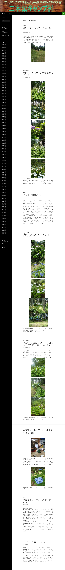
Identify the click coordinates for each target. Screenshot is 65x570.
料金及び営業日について (37, 13)
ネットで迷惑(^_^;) (32, 194)
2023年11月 (4, 87)
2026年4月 (4, 44)
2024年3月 (4, 81)
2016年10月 (4, 209)
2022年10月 (4, 105)
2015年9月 (4, 229)
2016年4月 (4, 218)
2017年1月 (4, 204)
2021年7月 (4, 126)
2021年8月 (4, 125)
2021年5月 (4, 129)
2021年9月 (4, 123)
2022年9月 (4, 107)
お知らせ (24, 192)
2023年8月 (4, 91)
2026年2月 (4, 47)
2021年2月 (4, 134)
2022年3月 (4, 116)
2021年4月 (4, 131)
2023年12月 (4, 85)
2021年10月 (4, 122)
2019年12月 (4, 154)
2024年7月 (4, 75)
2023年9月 (4, 90)
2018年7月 (4, 178)
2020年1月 (4, 152)
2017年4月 (4, 201)
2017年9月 (4, 194)
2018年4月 (4, 183)
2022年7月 (4, 110)
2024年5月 (4, 78)
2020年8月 (4, 142)
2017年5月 (4, 200)
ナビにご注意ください (34, 542)
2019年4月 (4, 166)
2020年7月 (4, 143)
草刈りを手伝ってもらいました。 (37, 29)
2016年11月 (4, 207)
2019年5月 (4, 165)
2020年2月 (4, 151)
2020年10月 (4, 139)
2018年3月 (4, 184)
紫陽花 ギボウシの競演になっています (38, 74)
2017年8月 (4, 195)
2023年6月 (4, 94)
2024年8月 (4, 73)
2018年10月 (4, 174)
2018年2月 (4, 186)
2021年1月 (4, 136)
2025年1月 (4, 65)
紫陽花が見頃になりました (36, 234)
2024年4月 (4, 79)
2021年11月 (4, 120)
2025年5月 (4, 59)
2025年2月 (4, 64)
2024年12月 (4, 67)
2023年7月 (4, 93)
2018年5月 (4, 181)
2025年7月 (4, 56)
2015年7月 (4, 232)
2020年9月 (4, 140)
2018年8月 (4, 177)
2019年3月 (4, 168)
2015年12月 (4, 224)
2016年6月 (4, 215)
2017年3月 (4, 203)
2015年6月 (4, 233)
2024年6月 (4, 76)
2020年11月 (4, 137)
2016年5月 (4, 216)
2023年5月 (4, 96)
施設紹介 (19, 13)
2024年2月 (4, 82)
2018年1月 (4, 187)
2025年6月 (4, 58)
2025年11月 (4, 50)
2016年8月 (4, 212)
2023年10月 (4, 88)
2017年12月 (4, 189)
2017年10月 (4, 192)
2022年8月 (4, 108)
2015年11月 (4, 226)
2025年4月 (4, 61)
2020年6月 (4, 145)
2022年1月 (4, 119)
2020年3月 (4, 149)
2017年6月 (4, 198)
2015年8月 (4, 230)
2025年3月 (4, 62)
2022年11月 (4, 104)
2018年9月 (4, 175)
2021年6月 (4, 128)
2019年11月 (4, 155)
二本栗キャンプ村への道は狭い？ (37, 501)
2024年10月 (4, 70)
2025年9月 (4, 53)
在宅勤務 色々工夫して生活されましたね (38, 431)
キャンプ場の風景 (26, 70)
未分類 (24, 25)
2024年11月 (4, 68)
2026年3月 (4, 46)
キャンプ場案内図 (49, 13)
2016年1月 (4, 223)
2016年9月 (4, 210)
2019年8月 (4, 160)
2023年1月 (4, 102)
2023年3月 (4, 99)
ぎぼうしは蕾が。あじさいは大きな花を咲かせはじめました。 (39, 344)
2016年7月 (4, 213)
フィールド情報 (29, 13)
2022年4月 (4, 114)
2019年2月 (4, 169)
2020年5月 (4, 146)
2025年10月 (4, 52)
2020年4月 (4, 148)
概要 (16, 13)
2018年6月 (4, 180)
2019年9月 (4, 158)
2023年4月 (4, 97)
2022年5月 (4, 113)
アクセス (43, 13)
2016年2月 (4, 221)
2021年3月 (4, 133)
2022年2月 (4, 117)
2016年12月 (4, 206)
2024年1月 (4, 84)
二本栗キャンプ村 (6, 14)
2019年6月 (4, 163)
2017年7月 (4, 197)
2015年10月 (4, 227)
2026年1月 (4, 49)
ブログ (24, 13)
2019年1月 (4, 171)
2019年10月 (4, 157)
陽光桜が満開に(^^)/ (5, 35)
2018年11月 (4, 172)
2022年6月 (4, 111)
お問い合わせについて (57, 13)
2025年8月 (4, 55)
